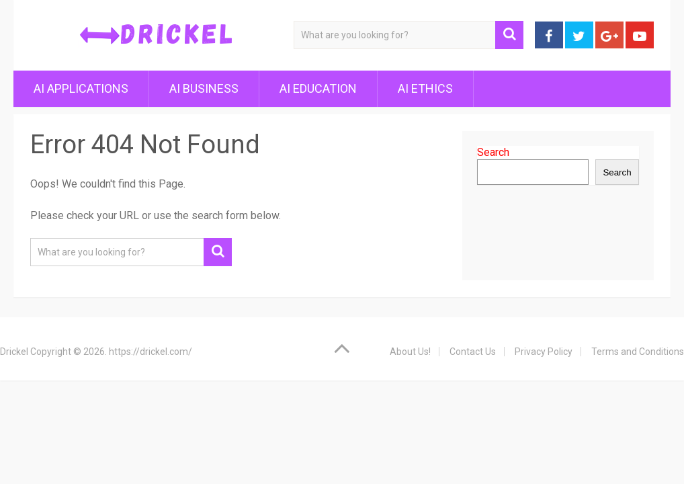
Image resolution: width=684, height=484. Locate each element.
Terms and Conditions (637, 351)
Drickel (14, 351)
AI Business (204, 88)
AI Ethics (425, 88)
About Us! (410, 351)
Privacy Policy (543, 351)
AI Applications (81, 88)
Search (493, 152)
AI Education (318, 88)
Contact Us (473, 351)
